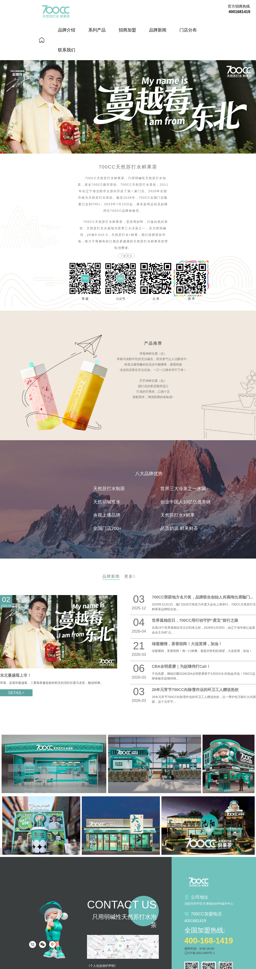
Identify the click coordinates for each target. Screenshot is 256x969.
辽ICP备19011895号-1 (199, 953)
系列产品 (97, 30)
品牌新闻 (157, 30)
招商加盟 (127, 30)
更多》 (130, 576)
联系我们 (66, 50)
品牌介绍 (66, 30)
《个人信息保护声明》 (102, 965)
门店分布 (188, 30)
